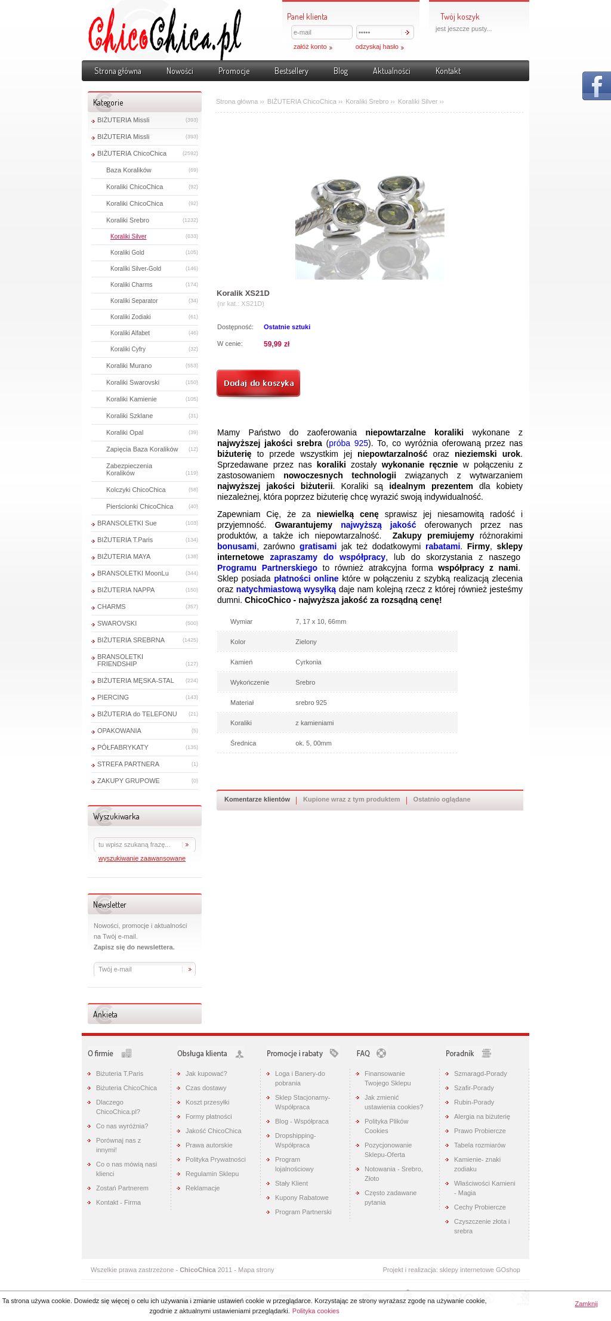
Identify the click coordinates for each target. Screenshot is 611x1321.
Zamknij (586, 1303)
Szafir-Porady (474, 1087)
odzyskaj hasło (377, 46)
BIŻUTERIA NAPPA (126, 589)
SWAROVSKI (117, 623)
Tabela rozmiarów (479, 1145)
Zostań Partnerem (122, 1188)
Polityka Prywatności (216, 1159)
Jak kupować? (206, 1073)
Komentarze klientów (257, 799)
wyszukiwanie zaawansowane (142, 858)
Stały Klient (291, 1183)
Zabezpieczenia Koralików (129, 469)
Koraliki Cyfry (128, 349)
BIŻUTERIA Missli (123, 119)
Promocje (233, 71)
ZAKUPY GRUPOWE (128, 780)
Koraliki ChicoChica (134, 186)
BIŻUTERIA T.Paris (125, 539)
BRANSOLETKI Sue (127, 523)
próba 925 (348, 443)
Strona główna (117, 71)
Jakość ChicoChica (214, 1130)
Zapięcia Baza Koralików (142, 449)
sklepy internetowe (467, 1269)
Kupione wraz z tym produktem (351, 799)
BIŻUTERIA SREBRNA (131, 640)
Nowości (179, 71)
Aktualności (392, 71)
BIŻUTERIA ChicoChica (131, 153)
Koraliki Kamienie (131, 399)
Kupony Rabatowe (302, 1197)
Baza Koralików (129, 170)
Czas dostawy (206, 1087)
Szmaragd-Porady (480, 1073)
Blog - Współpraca (302, 1121)
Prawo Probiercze (480, 1130)
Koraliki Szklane (129, 415)
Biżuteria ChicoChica (126, 1087)
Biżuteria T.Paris (119, 1073)
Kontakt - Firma (118, 1202)
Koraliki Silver (128, 236)
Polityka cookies (316, 1310)
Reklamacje (203, 1188)
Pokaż (596, 86)
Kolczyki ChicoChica (136, 489)
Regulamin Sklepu (212, 1173)
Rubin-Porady (474, 1102)
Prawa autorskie (209, 1145)
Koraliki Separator (134, 301)
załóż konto (310, 46)
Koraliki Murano (129, 365)
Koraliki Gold (127, 252)
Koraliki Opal (124, 432)
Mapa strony (256, 1269)
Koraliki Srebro (127, 220)
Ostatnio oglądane (442, 799)
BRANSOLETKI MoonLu (133, 573)
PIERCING (113, 697)
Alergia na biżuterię (482, 1116)
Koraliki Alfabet (130, 333)
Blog (341, 71)
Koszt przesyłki (207, 1102)
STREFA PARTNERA (128, 764)
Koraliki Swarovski (132, 382)
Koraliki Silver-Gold (135, 268)
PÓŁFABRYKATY (123, 747)
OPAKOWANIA (119, 730)
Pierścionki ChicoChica (140, 506)
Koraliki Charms (131, 284)
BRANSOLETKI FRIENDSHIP (120, 660)
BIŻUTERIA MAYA (123, 556)
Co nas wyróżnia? (122, 1126)
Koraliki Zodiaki (130, 317)
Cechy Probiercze (480, 1207)
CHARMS (111, 606)
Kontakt (448, 71)
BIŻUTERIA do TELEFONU (137, 713)
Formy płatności (209, 1116)
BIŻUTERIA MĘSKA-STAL (135, 680)
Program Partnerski (303, 1211)
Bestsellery (291, 71)
